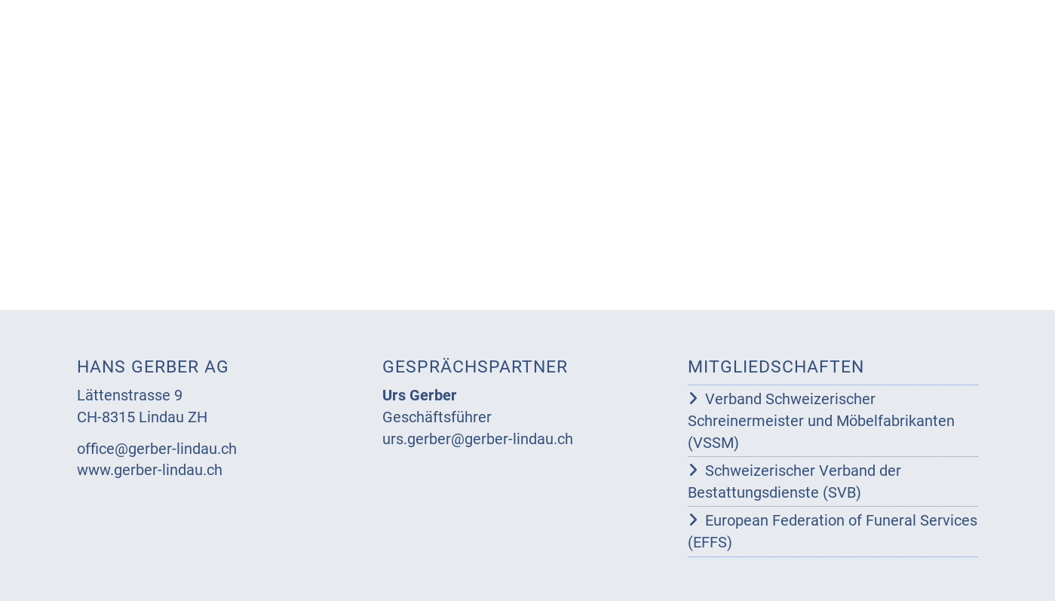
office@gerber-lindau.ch (157, 449)
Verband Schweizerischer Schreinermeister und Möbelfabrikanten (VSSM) (821, 420)
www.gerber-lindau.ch (149, 470)
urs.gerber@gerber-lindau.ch (477, 439)
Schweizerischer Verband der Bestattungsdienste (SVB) (794, 481)
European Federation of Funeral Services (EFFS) (832, 531)
